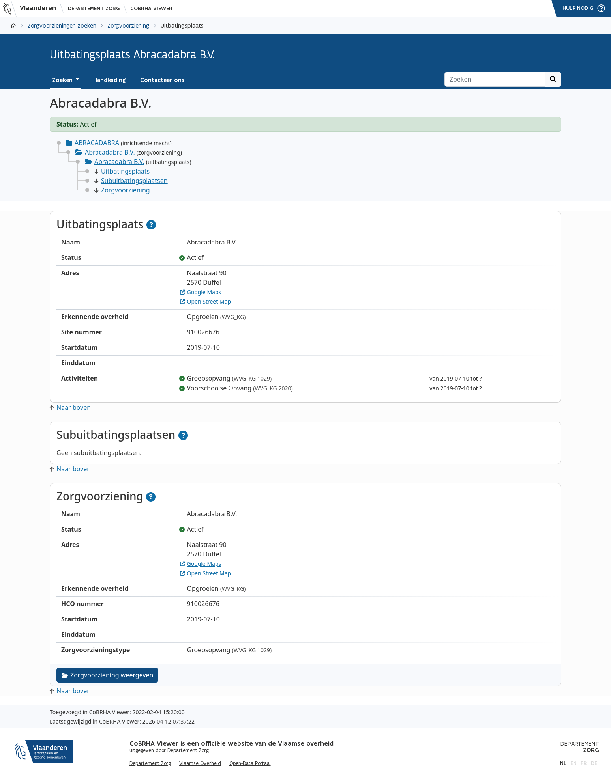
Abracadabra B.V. (110, 152)
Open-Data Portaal (250, 763)
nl (563, 763)
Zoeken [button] (63, 80)
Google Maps (200, 292)
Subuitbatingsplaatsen (131, 180)
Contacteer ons (162, 80)
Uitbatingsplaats (122, 171)
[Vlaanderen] (32, 8)
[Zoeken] (494, 79)
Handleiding (109, 80)
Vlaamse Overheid (200, 763)
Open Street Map (205, 301)
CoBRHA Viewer (151, 8)
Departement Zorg (94, 8)
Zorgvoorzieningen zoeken (62, 25)
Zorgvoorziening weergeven (107, 675)
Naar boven (70, 407)
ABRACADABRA (97, 142)
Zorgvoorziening (128, 25)
